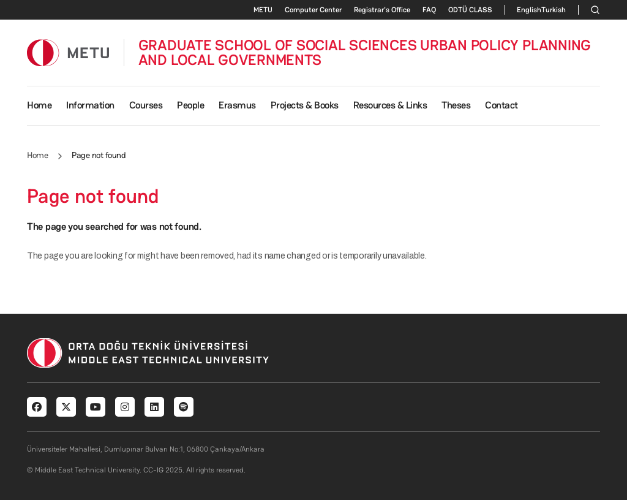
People (190, 105)
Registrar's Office (382, 10)
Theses (455, 105)
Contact (501, 105)
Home (39, 105)
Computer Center (313, 10)
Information (90, 105)
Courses (146, 105)
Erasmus (237, 105)
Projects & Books (305, 105)
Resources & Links (390, 105)
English (529, 10)
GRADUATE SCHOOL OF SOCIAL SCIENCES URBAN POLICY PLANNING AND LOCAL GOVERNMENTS (364, 52)
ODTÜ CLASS (470, 10)
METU (262, 10)
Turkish (553, 10)
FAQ (429, 10)
